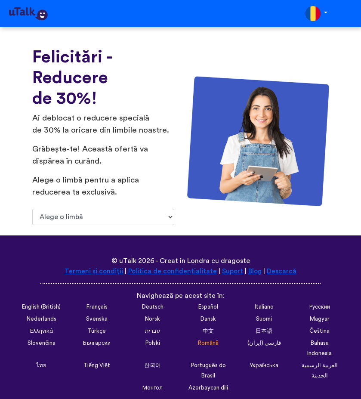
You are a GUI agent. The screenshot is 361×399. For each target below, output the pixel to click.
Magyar (320, 319)
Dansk (208, 319)
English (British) (41, 307)
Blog (256, 271)
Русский (319, 307)
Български (97, 343)
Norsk (152, 319)
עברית (152, 331)
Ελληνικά (41, 331)
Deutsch (153, 307)
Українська (264, 365)
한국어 (152, 365)
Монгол (152, 388)
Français (97, 307)
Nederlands (41, 319)
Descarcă (283, 271)
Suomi (264, 319)
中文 (208, 331)
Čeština (319, 331)
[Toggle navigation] (348, 13)
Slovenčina (42, 343)
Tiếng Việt (97, 365)
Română (208, 343)
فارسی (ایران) (264, 343)
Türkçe (96, 331)
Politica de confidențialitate (172, 271)
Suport (233, 271)
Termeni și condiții (93, 271)
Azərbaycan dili (208, 388)
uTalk (127, 260)
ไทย (41, 365)
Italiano (264, 307)
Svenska (97, 319)
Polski (152, 343)
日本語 (264, 331)
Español (208, 307)
